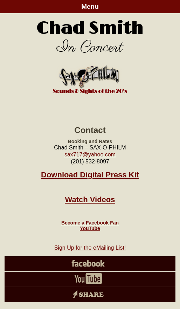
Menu (90, 6)
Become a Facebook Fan (90, 223)
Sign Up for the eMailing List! (90, 248)
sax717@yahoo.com (90, 154)
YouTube (90, 228)
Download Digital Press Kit (90, 174)
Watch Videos (90, 199)
